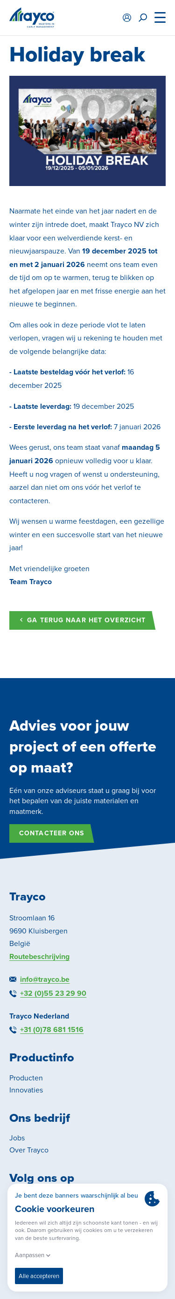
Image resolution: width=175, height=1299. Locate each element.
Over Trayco (29, 1150)
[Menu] (160, 17)
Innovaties (26, 1090)
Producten (26, 1078)
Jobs (17, 1137)
